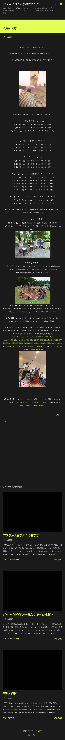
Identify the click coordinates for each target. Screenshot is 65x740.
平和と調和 (9, 693)
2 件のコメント (13, 718)
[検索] (55, 4)
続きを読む (58, 560)
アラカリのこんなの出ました (21, 4)
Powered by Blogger (32, 731)
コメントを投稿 (13, 560)
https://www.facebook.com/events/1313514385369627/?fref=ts (32, 312)
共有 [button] (58, 415)
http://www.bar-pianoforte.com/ (32, 405)
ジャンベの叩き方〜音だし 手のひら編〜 (28, 614)
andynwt (38, 735)
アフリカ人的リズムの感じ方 (21, 535)
